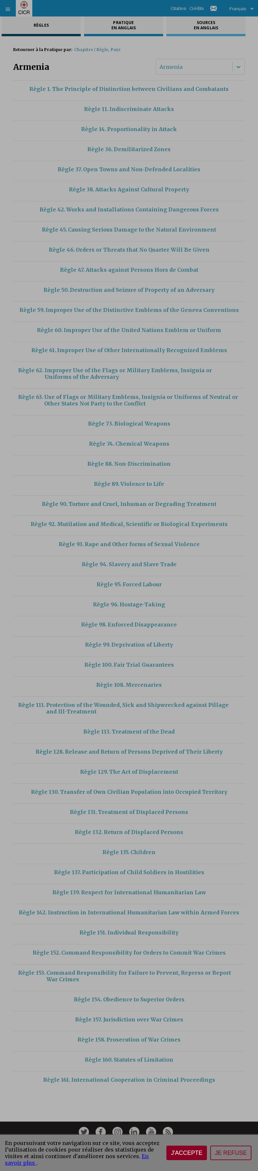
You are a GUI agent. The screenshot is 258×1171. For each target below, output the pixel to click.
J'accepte (186, 1153)
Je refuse (231, 1153)
